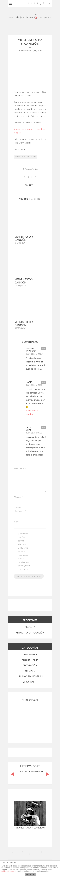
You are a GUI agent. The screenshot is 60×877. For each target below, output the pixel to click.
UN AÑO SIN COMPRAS (30, 676)
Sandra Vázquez (31, 349)
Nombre (18, 497)
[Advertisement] (30, 721)
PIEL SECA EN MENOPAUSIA (34, 771)
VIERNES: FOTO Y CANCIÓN (30, 632)
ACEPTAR (30, 875)
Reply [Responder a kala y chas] (43, 427)
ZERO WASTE (30, 682)
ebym (32, 185)
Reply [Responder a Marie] (43, 382)
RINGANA (30, 627)
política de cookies (8, 871)
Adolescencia (30, 660)
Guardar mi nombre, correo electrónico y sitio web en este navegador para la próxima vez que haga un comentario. (24, 551)
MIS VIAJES (30, 671)
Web (16, 522)
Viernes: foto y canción (24, 238)
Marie (29, 382)
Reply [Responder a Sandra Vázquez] (43, 349)
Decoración (30, 665)
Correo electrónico (20, 509)
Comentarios (30, 169)
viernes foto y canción (25, 157)
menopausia (30, 654)
